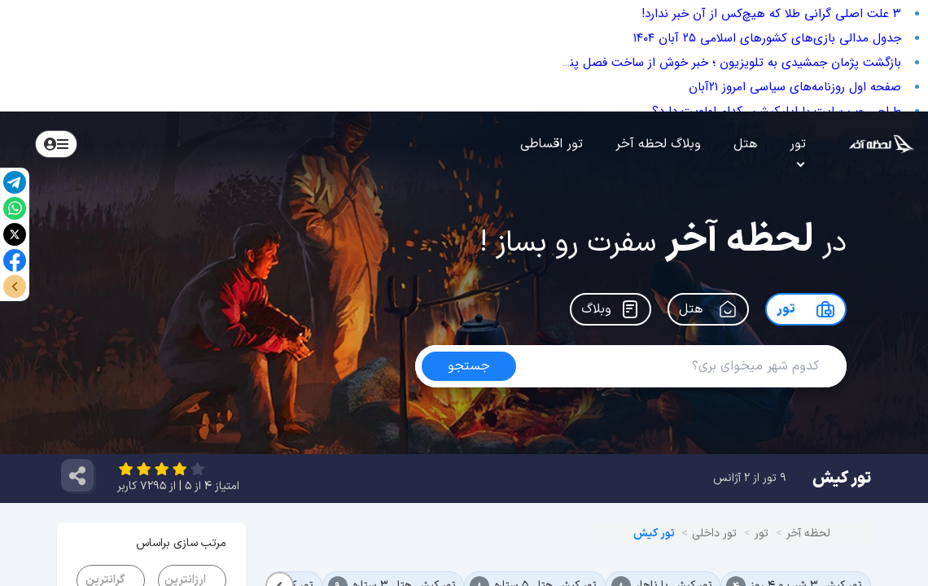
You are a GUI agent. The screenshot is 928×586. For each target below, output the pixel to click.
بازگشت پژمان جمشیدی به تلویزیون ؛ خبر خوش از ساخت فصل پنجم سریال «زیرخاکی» (682, 62)
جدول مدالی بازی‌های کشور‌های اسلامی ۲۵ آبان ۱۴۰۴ (767, 38)
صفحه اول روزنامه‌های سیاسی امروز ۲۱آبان (795, 87)
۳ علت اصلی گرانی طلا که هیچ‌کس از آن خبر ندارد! (771, 14)
